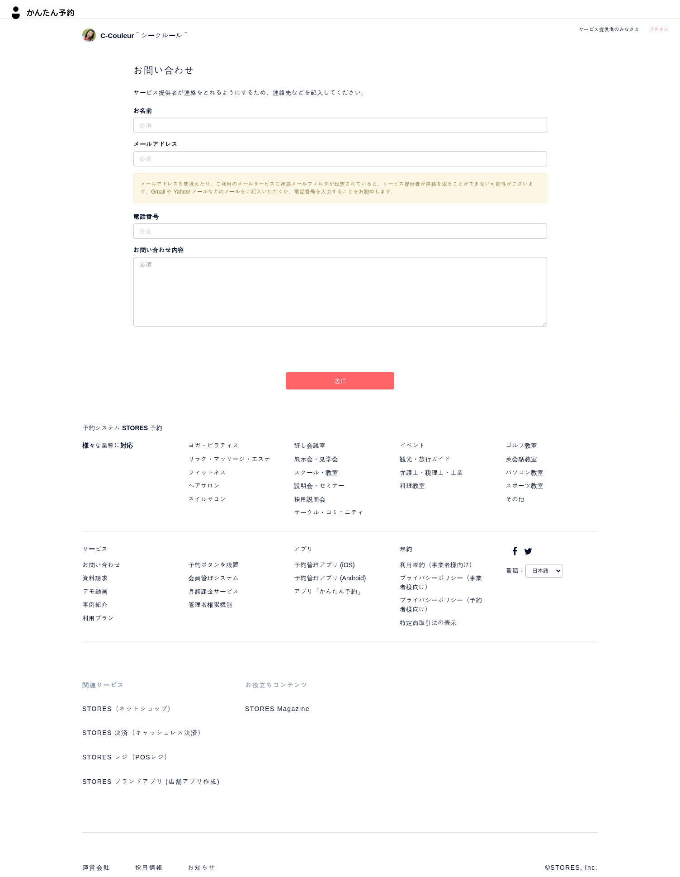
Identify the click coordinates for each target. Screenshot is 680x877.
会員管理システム (213, 578)
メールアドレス (155, 144)
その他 (514, 499)
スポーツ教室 (524, 485)
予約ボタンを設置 (213, 565)
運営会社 (96, 867)
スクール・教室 (316, 472)
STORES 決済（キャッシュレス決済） (143, 732)
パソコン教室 (524, 472)
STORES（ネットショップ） (128, 708)
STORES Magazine (277, 708)
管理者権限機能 (210, 604)
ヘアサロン (204, 485)
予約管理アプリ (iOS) (324, 565)
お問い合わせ (101, 565)
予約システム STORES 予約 (122, 427)
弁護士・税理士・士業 (431, 472)
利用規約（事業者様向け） (438, 565)
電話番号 (146, 216)
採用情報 (149, 867)
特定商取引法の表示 (428, 622)
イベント (412, 445)
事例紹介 (95, 604)
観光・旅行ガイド (425, 459)
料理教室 (412, 485)
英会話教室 (521, 459)
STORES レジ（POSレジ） (126, 757)
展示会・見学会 (316, 459)
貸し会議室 (310, 445)
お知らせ (202, 867)
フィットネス (207, 472)
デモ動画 (95, 591)
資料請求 (95, 578)
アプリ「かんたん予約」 (329, 591)
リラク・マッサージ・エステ (229, 459)
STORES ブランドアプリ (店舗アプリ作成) (151, 781)
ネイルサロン (207, 499)
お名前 (142, 110)
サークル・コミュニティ (329, 512)
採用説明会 (310, 499)
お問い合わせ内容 (158, 250)
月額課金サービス (213, 591)
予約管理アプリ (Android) (330, 578)
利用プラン (98, 618)
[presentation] (340, 351)
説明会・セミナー (319, 485)
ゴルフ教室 (521, 445)
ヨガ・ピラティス (213, 445)
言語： (515, 570)
